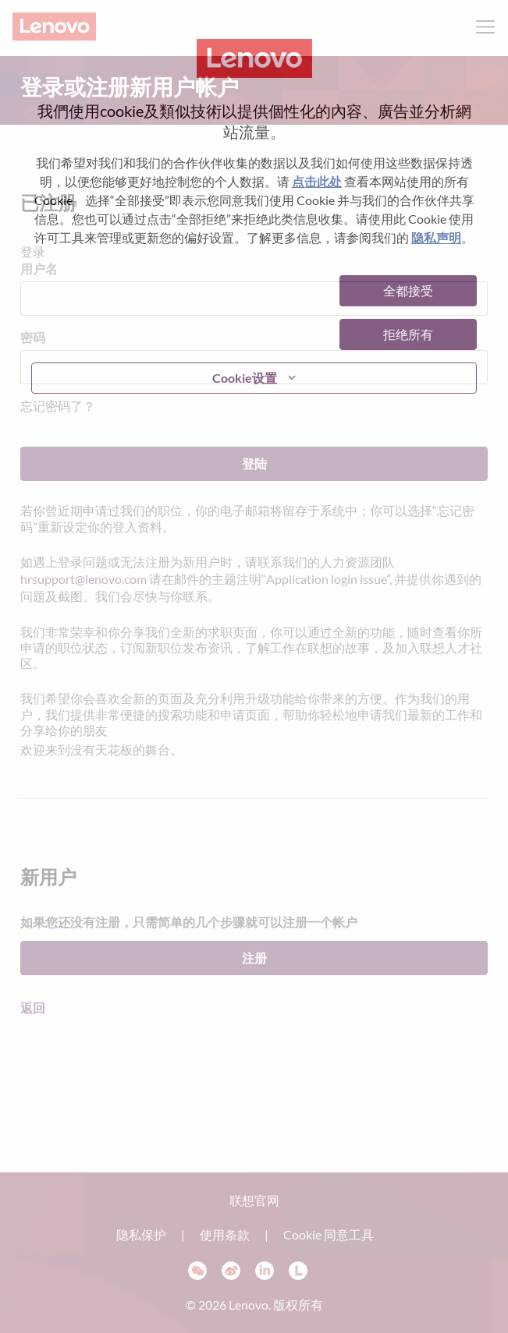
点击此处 (317, 181)
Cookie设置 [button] (244, 377)
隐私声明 (436, 237)
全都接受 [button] (408, 290)
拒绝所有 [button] (408, 334)
